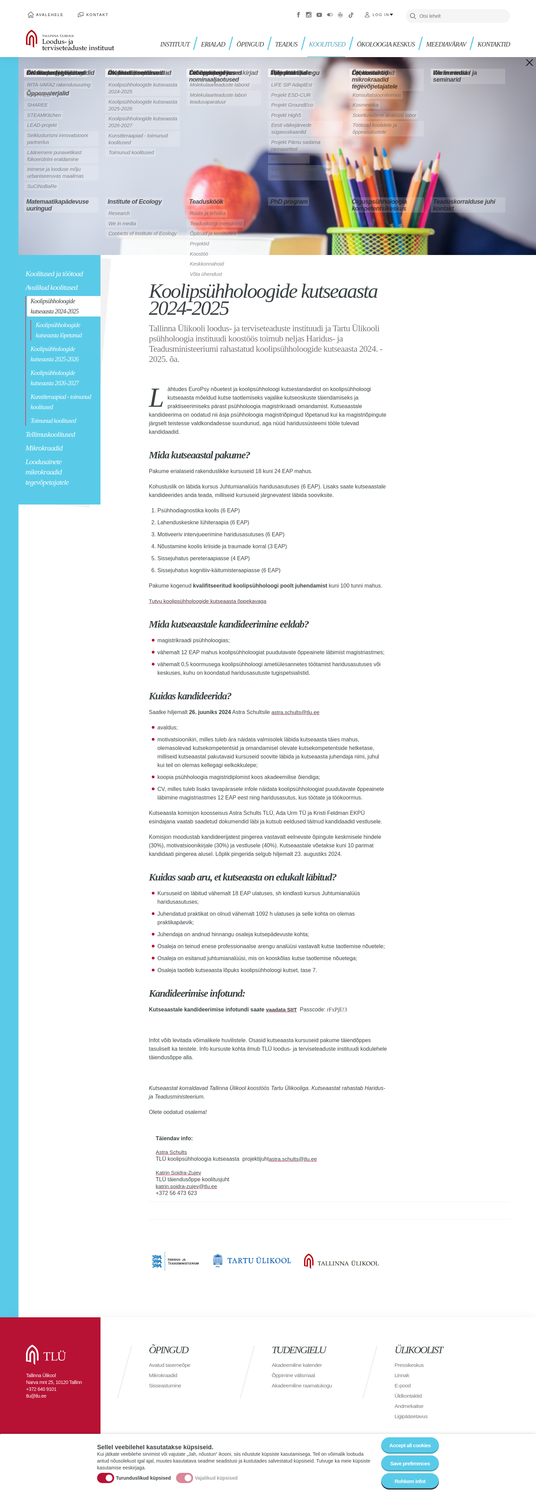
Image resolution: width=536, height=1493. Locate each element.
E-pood (402, 1383)
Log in (381, 14)
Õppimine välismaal (294, 1373)
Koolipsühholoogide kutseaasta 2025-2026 (54, 351)
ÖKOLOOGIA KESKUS (381, 41)
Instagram (308, 13)
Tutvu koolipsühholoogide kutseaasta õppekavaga (209, 599)
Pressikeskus (409, 1363)
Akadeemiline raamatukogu (303, 1383)
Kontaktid (493, 41)
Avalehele (48, 14)
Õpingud (241, 41)
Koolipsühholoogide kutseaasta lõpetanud (58, 327)
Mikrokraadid (43, 445)
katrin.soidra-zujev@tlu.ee (187, 1184)
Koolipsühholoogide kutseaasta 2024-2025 (54, 303)
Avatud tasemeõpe (170, 1363)
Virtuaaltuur (340, 13)
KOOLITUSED (321, 41)
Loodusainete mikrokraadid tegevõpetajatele (47, 469)
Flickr (329, 13)
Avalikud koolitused (51, 285)
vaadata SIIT (282, 1007)
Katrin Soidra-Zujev (179, 1170)
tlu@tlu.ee (36, 1393)
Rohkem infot (409, 1481)
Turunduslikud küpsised (143, 1477)
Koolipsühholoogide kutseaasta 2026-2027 (54, 375)
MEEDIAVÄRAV (444, 41)
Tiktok (351, 13)
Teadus (278, 41)
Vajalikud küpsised (216, 1477)
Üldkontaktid (408, 1393)
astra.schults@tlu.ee (296, 710)
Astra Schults (172, 1150)
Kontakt (93, 14)
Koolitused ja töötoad (54, 271)
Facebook (298, 13)
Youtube (319, 13)
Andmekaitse (409, 1404)
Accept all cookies (409, 1444)
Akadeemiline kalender (297, 1363)
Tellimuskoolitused (50, 432)
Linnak (402, 1373)
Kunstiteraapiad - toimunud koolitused (60, 399)
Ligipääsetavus (411, 1414)
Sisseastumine (166, 1383)
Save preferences (409, 1463)
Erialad (203, 41)
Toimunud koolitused (53, 418)
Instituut (164, 41)
